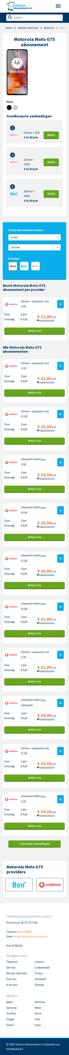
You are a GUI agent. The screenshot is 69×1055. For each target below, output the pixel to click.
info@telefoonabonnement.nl (30, 936)
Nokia (38, 1007)
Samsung (11, 1007)
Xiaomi (10, 1025)
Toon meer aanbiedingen (35, 843)
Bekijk (51, 135)
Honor (38, 1013)
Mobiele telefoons (28, 28)
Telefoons (12, 962)
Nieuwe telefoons (16, 973)
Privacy (39, 973)
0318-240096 (25, 932)
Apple (9, 1002)
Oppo (38, 1025)
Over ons (11, 979)
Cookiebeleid (42, 967)
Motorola (40, 1002)
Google (10, 1019)
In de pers (12, 984)
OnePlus (11, 1013)
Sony (37, 1019)
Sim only (11, 967)
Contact (39, 962)
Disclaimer (40, 979)
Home (9, 28)
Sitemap (39, 984)
